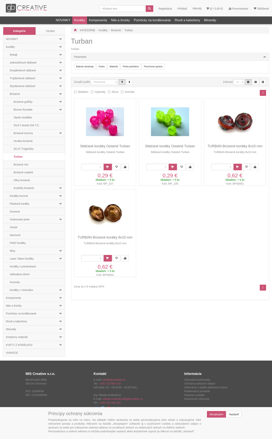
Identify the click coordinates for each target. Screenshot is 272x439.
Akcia (115, 91)
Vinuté (13, 227)
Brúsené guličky (23, 101)
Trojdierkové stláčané (22, 78)
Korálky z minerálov (21, 290)
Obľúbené (261, 8)
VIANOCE (12, 352)
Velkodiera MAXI (20, 274)
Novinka (129, 91)
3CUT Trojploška (23, 148)
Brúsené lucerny (23, 133)
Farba (102, 66)
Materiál (114, 66)
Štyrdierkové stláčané (22, 86)
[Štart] (75, 30)
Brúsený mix (21, 164)
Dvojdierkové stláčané (23, 70)
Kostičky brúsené (24, 188)
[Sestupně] (129, 82)
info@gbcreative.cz (114, 379)
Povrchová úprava (153, 66)
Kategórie (19, 31)
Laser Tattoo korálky (22, 258)
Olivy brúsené (22, 180)
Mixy (12, 250)
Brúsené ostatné (23, 172)
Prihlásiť (182, 8)
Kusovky (15, 282)
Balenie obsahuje (85, 66)
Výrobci (50, 31)
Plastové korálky (19, 203)
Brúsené (15, 93)
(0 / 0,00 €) (214, 8)
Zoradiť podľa (82, 81)
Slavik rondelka (23, 117)
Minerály (210, 20)
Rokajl (13, 54)
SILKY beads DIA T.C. (27, 125)
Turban (18, 156)
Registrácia (165, 8)
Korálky (79, 20)
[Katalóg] (248, 82)
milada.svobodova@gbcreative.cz (123, 398)
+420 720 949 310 (110, 383)
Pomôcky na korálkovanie (152, 20)
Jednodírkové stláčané (23, 62)
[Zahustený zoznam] (263, 82)
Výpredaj (100, 91)
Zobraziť (228, 81)
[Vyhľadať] (149, 8)
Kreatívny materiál (17, 337)
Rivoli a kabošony (187, 20)
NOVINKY (63, 20)
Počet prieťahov (131, 66)
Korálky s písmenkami (23, 266)
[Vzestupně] (122, 82)
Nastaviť (234, 414)
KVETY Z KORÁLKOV (19, 344)
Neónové (15, 235)
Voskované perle (20, 219)
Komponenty (98, 20)
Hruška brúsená (23, 141)
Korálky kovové (19, 195)
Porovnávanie (238, 8)
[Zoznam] (255, 82)
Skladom (83, 91)
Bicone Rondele (23, 109)
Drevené (15, 211)
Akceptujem (216, 414)
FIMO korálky (18, 242)
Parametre (80, 56)
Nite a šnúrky (120, 20)
